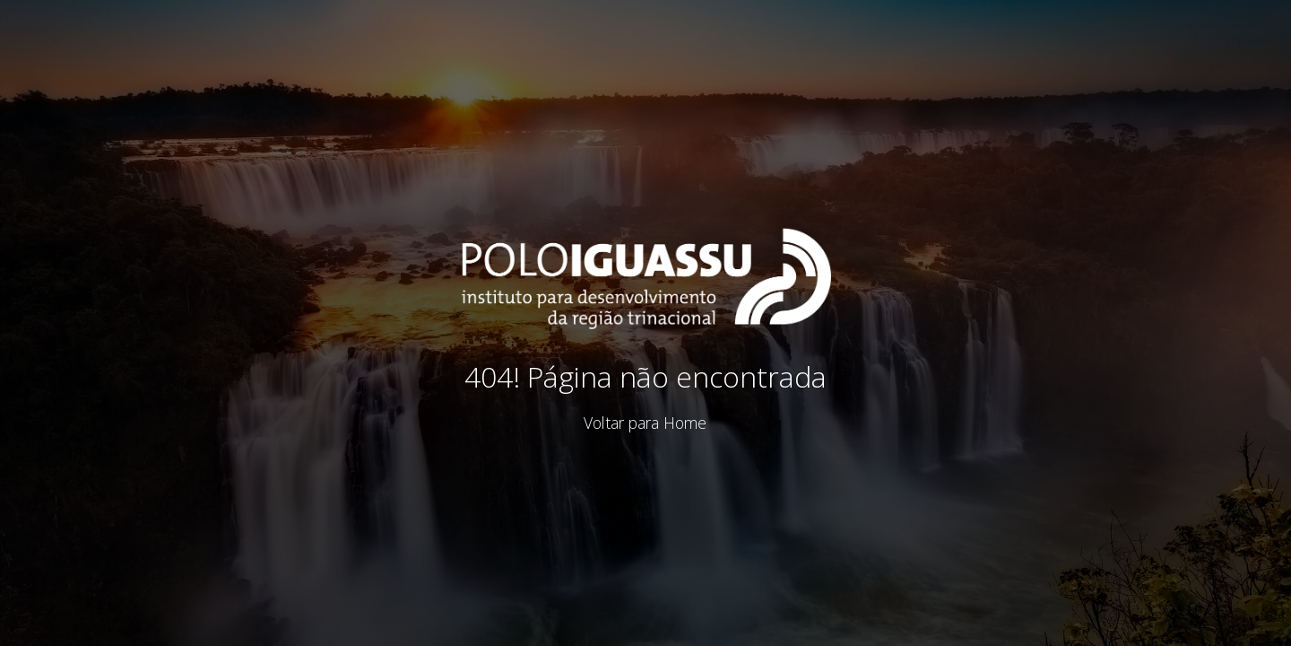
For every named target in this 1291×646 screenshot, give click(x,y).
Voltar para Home (645, 422)
